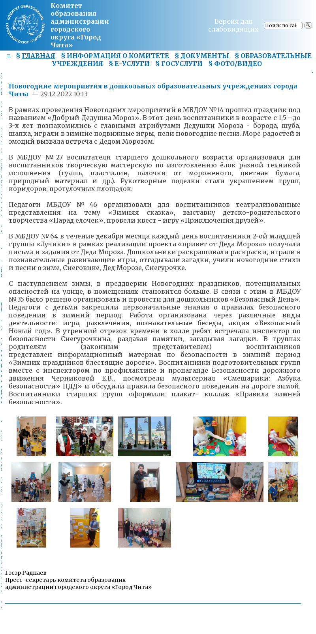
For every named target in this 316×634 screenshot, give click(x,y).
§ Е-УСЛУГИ (129, 64)
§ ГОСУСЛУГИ (179, 64)
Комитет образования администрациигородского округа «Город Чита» (80, 25)
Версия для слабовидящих (233, 25)
